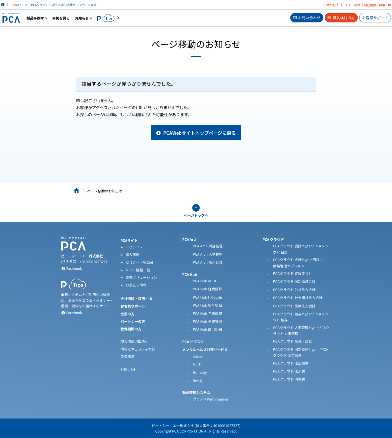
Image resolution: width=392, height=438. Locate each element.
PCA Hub (189, 274)
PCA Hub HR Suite (207, 297)
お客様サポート (375, 17)
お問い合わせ (306, 17)
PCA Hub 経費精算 (207, 288)
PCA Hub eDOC (205, 280)
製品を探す (36, 18)
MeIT (196, 364)
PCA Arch (190, 239)
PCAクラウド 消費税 (289, 379)
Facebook (71, 268)
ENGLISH (127, 369)
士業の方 (330, 5)
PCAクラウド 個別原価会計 (294, 281)
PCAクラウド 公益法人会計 (294, 289)
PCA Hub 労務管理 (207, 321)
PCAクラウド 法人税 (289, 371)
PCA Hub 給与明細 (207, 305)
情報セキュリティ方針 (137, 349)
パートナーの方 (349, 5)
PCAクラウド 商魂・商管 (292, 341)
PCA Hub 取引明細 (207, 329)
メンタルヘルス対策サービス (205, 349)
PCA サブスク (193, 341)
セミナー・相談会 (140, 262)
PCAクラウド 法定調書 (290, 363)
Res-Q (197, 380)
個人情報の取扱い (134, 341)
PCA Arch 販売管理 (207, 262)
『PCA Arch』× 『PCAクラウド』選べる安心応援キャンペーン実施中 (50, 4)
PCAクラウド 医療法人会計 (294, 305)
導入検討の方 (341, 17)
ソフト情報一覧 (138, 269)
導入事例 (133, 254)
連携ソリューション (141, 277)
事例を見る (61, 18)
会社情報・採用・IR (377, 5)
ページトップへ (196, 215)
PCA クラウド (273, 239)
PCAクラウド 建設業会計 (292, 273)
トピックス (134, 246)
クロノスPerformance (210, 399)
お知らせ (83, 18)
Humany (200, 372)
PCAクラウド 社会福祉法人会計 (297, 297)
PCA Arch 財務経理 (207, 245)
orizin (197, 356)
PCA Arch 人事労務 (207, 254)
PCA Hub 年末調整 (207, 313)
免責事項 (127, 356)
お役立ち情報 (136, 284)
